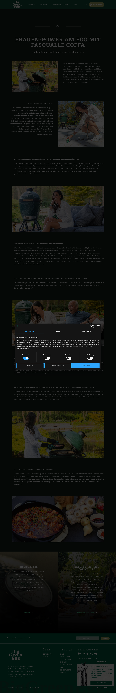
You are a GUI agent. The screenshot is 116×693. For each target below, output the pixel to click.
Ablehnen (30, 366)
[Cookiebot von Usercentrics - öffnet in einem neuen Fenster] (91, 326)
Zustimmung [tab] (29, 331)
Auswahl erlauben (58, 366)
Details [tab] (58, 331)
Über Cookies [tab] (86, 331)
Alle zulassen (86, 366)
